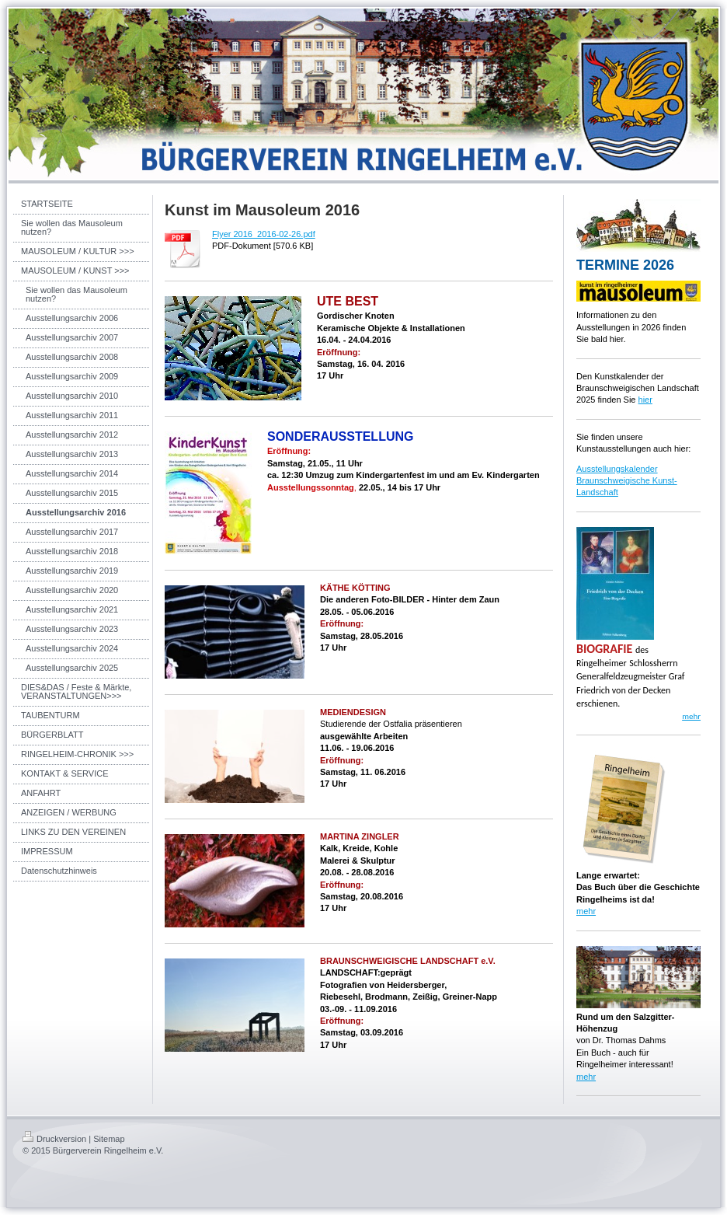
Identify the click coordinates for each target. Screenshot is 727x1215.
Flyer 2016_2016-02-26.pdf (263, 234)
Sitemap (108, 1138)
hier (645, 399)
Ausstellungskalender (617, 468)
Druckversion (54, 1138)
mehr (586, 911)
